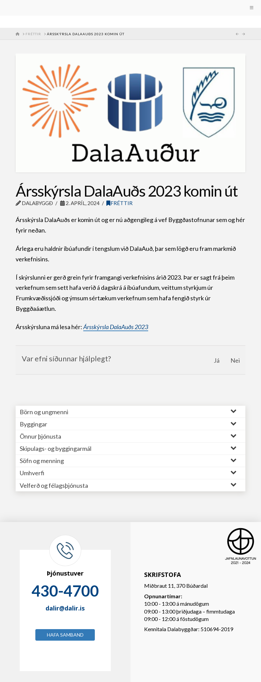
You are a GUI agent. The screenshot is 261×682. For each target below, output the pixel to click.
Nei (235, 360)
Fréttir (119, 203)
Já (217, 360)
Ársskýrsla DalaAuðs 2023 (115, 326)
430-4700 (65, 591)
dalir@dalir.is (65, 608)
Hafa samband (65, 635)
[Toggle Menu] (130, 8)
